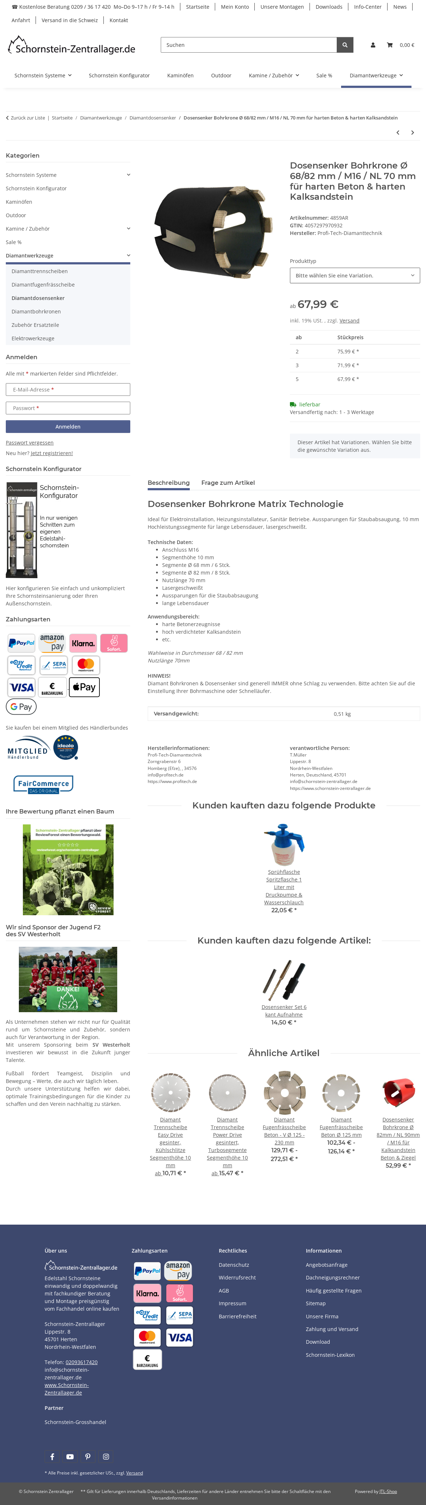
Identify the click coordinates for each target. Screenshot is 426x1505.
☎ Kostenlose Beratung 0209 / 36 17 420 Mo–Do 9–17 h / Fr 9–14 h (93, 6)
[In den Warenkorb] (153, 157)
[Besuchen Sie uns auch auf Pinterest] (88, 1456)
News (400, 6)
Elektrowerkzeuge (33, 338)
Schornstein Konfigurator (36, 188)
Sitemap (316, 1303)
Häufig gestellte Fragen (334, 1290)
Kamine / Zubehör (28, 228)
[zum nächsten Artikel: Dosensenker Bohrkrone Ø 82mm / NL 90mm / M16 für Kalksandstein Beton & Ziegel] (412, 132)
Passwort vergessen (30, 442)
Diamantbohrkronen (36, 311)
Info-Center (368, 6)
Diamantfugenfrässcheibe (43, 284)
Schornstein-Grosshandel (75, 1422)
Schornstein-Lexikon (330, 1354)
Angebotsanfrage (327, 1264)
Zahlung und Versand (332, 1329)
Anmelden (68, 426)
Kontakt (119, 20)
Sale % (14, 242)
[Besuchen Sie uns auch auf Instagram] (105, 1456)
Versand (350, 320)
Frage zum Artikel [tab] (228, 482)
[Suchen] (249, 45)
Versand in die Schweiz (70, 20)
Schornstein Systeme (31, 174)
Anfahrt (21, 20)
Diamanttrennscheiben (40, 271)
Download (318, 1341)
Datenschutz (234, 1264)
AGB (224, 1290)
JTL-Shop (388, 1491)
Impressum (232, 1303)
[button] (373, 44)
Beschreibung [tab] (169, 482)
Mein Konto (235, 6)
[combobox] (355, 275)
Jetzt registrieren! (52, 453)
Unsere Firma (322, 1316)
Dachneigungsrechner (333, 1277)
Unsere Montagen (282, 6)
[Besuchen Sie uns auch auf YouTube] (69, 1456)
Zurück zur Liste (28, 117)
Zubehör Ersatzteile (35, 324)
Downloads (329, 6)
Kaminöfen (19, 201)
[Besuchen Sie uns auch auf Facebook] (52, 1456)
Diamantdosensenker (38, 298)
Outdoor (16, 215)
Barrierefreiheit (238, 1316)
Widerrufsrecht (237, 1277)
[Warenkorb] (400, 44)
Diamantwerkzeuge (29, 255)
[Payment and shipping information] (21, 642)
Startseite (197, 6)
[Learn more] (72, 45)
